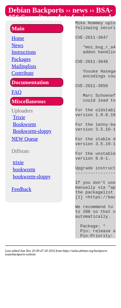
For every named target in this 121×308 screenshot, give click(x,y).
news (79, 10)
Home (18, 38)
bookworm (24, 169)
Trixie (19, 117)
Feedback (21, 189)
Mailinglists (24, 66)
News (17, 45)
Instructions (24, 52)
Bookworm (24, 124)
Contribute (23, 73)
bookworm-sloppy (32, 176)
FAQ (17, 92)
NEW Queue (25, 139)
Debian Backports (36, 10)
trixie (18, 162)
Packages (21, 59)
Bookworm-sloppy (32, 131)
